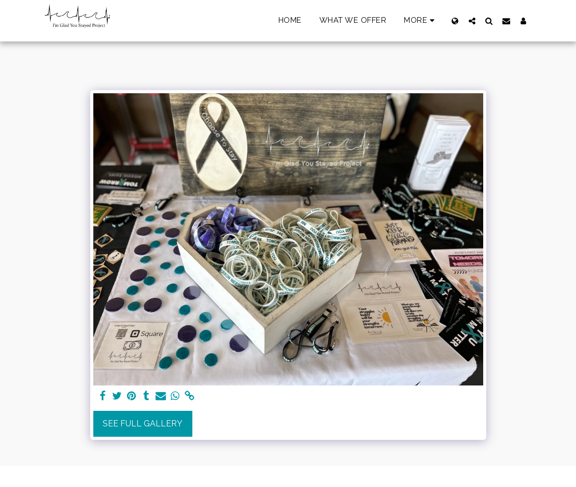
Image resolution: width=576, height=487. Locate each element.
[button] (472, 21)
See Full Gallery (142, 423)
